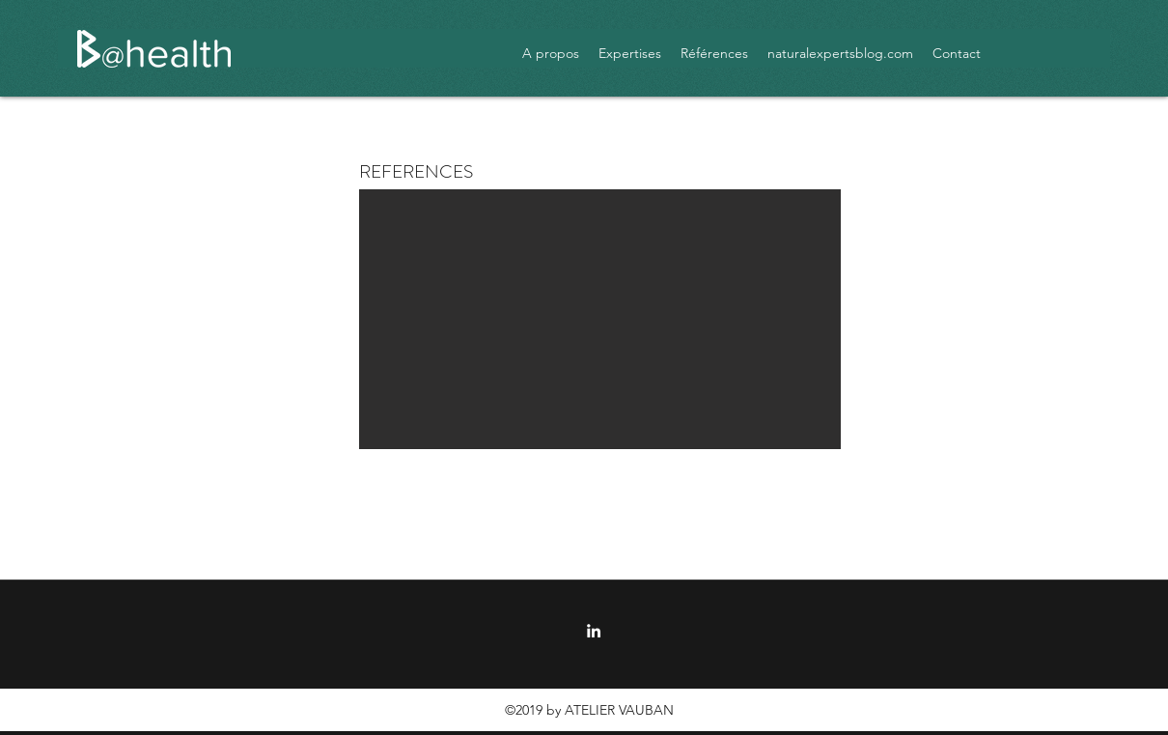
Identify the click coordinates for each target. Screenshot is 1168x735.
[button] (600, 319)
